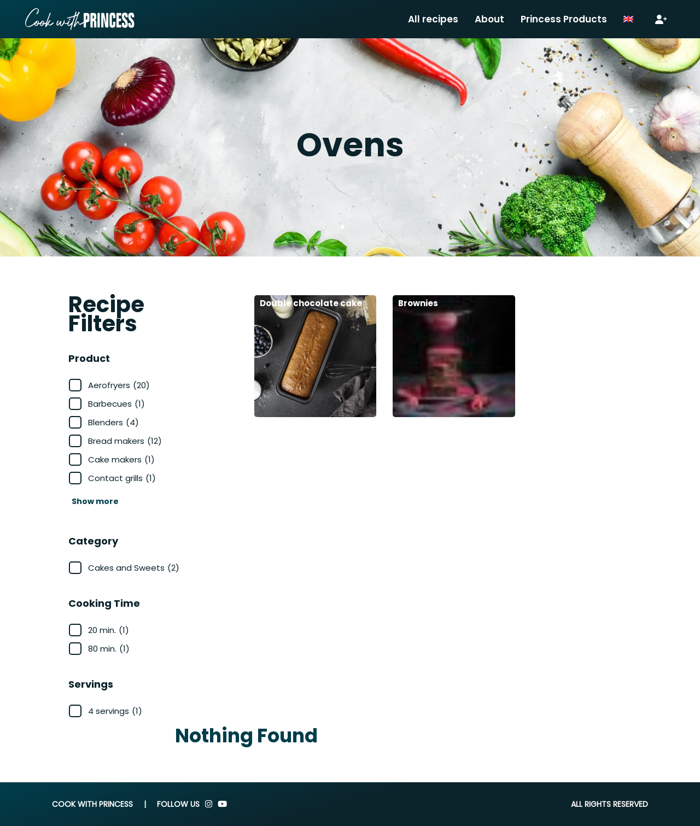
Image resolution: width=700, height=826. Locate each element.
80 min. (109, 648)
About (489, 19)
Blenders (113, 422)
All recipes (433, 19)
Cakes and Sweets (133, 567)
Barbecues (116, 403)
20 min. (108, 630)
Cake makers (121, 459)
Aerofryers (119, 385)
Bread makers (125, 441)
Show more (95, 501)
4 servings (115, 711)
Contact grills (122, 478)
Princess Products (564, 19)
